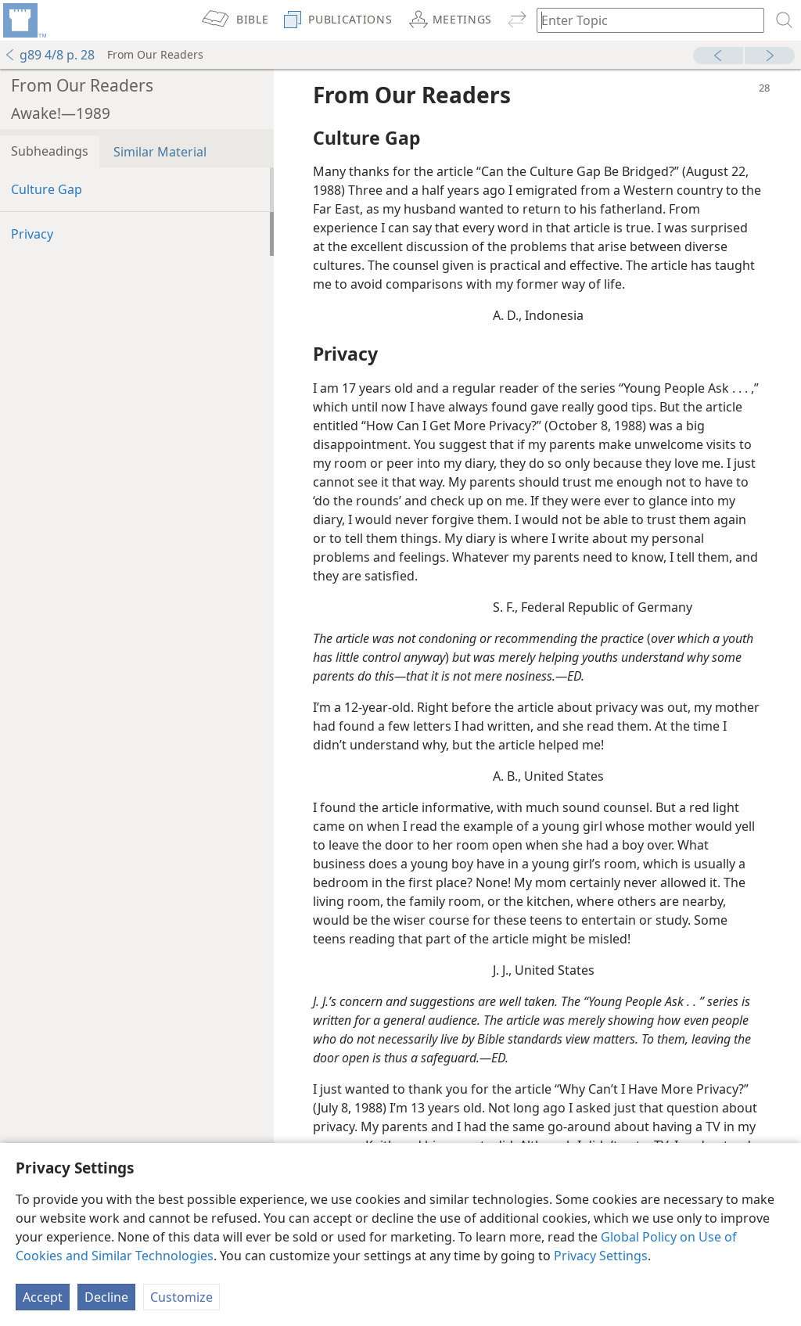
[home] (23, 20)
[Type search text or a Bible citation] (643, 20)
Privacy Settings (601, 1255)
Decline (106, 1297)
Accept (43, 1297)
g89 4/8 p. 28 (49, 54)
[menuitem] (23, 20)
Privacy (32, 234)
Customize (181, 1297)
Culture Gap (46, 189)
